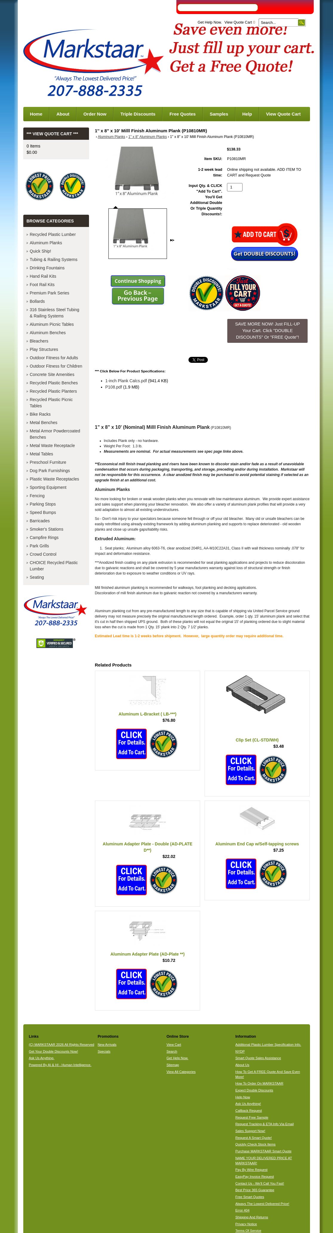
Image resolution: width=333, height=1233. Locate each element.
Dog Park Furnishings (50, 470)
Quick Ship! (40, 251)
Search (171, 1051)
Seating (37, 577)
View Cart (173, 1044)
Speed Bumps (43, 512)
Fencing (37, 495)
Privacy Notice (246, 1224)
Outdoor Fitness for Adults (54, 357)
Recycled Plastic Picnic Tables (51, 402)
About (62, 113)
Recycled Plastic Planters (53, 391)
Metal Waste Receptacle (52, 445)
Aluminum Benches (48, 332)
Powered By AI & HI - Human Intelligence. (60, 1065)
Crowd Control (43, 554)
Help (247, 113)
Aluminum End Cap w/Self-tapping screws (257, 844)
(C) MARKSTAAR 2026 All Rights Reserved (61, 1044)
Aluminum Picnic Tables (52, 324)
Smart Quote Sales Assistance (258, 1058)
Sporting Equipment (48, 487)
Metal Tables (41, 454)
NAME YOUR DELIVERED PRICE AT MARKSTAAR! (263, 1160)
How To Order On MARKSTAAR (259, 1083)
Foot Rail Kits (42, 284)
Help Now (242, 1097)
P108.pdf (113, 387)
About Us (242, 1065)
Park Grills (39, 545)
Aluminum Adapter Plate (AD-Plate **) (148, 954)
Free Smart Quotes (249, 1197)
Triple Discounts (137, 113)
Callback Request (248, 1110)
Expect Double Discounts (254, 1090)
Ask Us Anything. (41, 1058)
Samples (219, 113)
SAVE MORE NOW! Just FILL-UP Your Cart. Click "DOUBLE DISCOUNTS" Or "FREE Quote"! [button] (267, 330)
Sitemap (172, 1065)
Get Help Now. (210, 22)
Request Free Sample (251, 1117)
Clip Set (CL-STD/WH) (257, 740)
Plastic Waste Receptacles (54, 479)
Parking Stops (43, 504)
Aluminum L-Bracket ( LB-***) (148, 714)
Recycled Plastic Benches (54, 382)
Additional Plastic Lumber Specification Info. (268, 1044)
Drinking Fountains (47, 267)
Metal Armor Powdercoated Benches (55, 434)
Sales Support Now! (250, 1131)
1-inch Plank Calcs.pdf (126, 380)
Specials (104, 1051)
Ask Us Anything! (248, 1103)
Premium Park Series (49, 293)
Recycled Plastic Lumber (53, 234)
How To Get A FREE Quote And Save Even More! (267, 1074)
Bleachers (39, 341)
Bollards (37, 301)
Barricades (40, 520)
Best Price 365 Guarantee (254, 1190)
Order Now (94, 113)
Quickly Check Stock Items (255, 1144)
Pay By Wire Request (251, 1169)
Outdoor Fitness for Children (56, 366)
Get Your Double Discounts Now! (53, 1051)
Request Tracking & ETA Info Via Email (264, 1124)
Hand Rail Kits (43, 276)
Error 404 (242, 1210)
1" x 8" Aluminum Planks (147, 137)
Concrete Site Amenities (52, 374)
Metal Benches (44, 422)
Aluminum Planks (111, 137)
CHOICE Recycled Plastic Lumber (54, 565)
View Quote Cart (239, 22)
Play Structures (44, 349)
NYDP (240, 1051)
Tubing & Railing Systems (54, 259)
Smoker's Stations (46, 529)
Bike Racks (40, 414)
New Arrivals (107, 1044)
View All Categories (180, 1072)
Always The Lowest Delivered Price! (262, 1204)
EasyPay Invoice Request (254, 1176)
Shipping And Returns (251, 1217)
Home (36, 113)
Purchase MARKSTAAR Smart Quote (263, 1151)
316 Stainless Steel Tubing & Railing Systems (54, 312)
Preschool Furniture (48, 462)
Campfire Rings (44, 537)
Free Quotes (182, 113)
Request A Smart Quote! (253, 1138)
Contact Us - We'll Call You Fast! (259, 1183)
